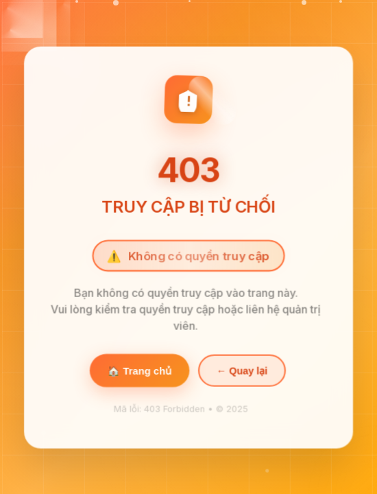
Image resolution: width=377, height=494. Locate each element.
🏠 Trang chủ (139, 372)
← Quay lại (242, 372)
